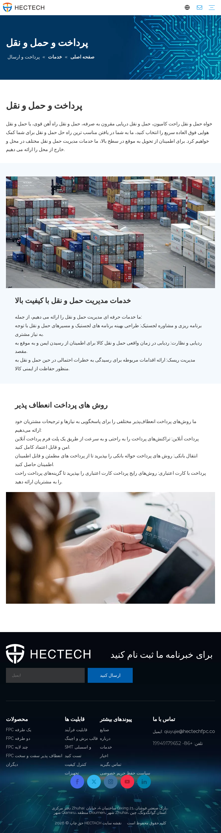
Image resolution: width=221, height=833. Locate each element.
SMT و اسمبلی (78, 747)
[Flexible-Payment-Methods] (110, 548)
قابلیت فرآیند (76, 729)
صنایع (104, 729)
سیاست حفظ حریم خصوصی (125, 773)
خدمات (106, 747)
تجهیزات (72, 773)
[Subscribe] (110, 675)
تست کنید (73, 755)
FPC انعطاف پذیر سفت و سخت (34, 755)
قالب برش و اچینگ (81, 738)
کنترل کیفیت (75, 764)
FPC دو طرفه (18, 738)
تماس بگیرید (110, 764)
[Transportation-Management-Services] (110, 232)
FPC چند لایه (17, 747)
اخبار (104, 755)
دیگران (12, 764)
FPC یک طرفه (18, 729)
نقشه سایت (112, 823)
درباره (105, 738)
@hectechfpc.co (197, 731)
